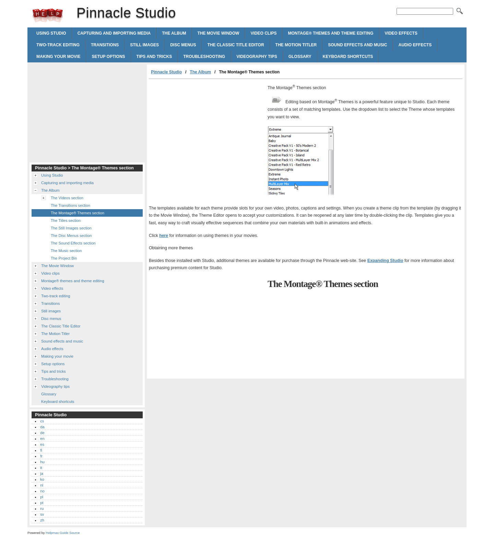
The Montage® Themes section (77, 213)
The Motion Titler (296, 45)
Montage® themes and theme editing (330, 33)
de (42, 433)
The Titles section (66, 220)
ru (42, 508)
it (41, 468)
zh (42, 520)
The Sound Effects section (73, 243)
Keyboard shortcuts (348, 56)
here (163, 235)
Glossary (300, 56)
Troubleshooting (204, 56)
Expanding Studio (385, 260)
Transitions (105, 45)
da (42, 427)
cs (42, 421)
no (42, 491)
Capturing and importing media (114, 33)
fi (41, 450)
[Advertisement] (206, 131)
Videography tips (256, 56)
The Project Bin (64, 258)
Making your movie (58, 56)
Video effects (401, 33)
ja (41, 473)
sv (42, 514)
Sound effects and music (357, 45)
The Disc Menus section (71, 236)
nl (41, 485)
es (42, 444)
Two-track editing (58, 45)
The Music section (66, 251)
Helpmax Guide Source (63, 533)
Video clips (263, 33)
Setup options (108, 56)
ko (42, 479)
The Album (174, 33)
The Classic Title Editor (235, 45)
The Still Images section (71, 228)
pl (41, 497)
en (42, 439)
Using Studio (51, 33)
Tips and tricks (154, 56)
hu (42, 462)
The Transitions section (70, 205)
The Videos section (67, 198)
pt (41, 503)
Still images (144, 45)
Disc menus (183, 45)
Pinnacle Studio (48, 15)
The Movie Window (218, 33)
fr (41, 456)
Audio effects (415, 45)
